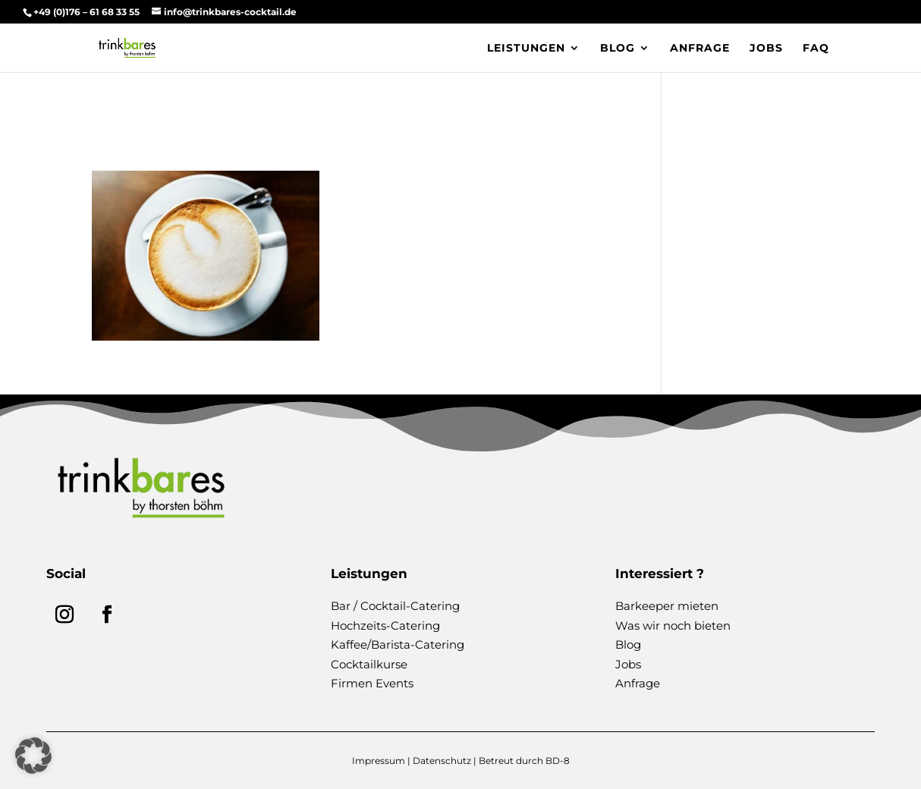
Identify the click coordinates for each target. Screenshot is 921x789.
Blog (617, 48)
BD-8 (557, 760)
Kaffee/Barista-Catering (397, 644)
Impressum (378, 760)
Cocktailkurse (369, 664)
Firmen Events (372, 683)
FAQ (816, 48)
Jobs (766, 48)
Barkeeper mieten (666, 606)
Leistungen (526, 48)
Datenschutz (442, 760)
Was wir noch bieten (673, 625)
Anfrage (700, 48)
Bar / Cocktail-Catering (395, 606)
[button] (33, 755)
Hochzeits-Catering (385, 625)
